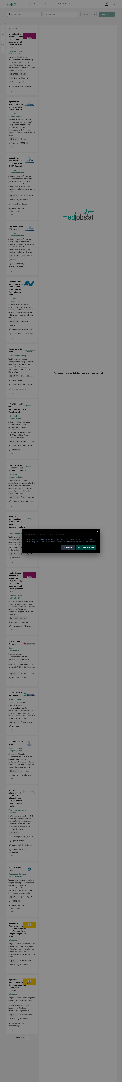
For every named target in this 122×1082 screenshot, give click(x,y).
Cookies (41, 539)
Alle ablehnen (68, 547)
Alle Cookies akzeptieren (86, 547)
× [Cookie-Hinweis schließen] (97, 531)
